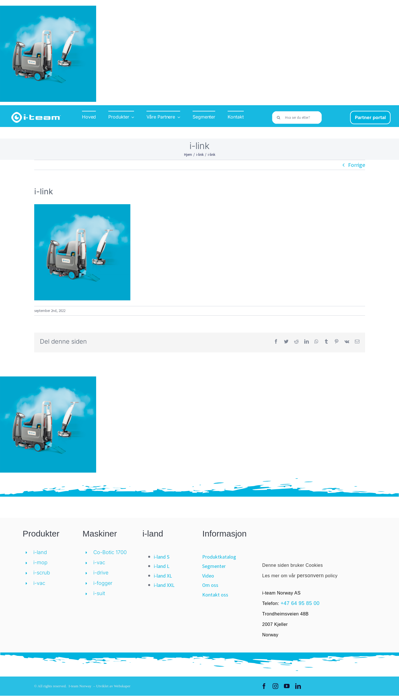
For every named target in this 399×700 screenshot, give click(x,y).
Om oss (210, 585)
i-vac (39, 583)
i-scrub (41, 573)
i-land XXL (164, 585)
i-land (40, 552)
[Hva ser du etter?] (297, 117)
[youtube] (287, 686)
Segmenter (214, 566)
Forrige (356, 164)
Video (208, 575)
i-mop (40, 562)
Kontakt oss (215, 594)
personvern (310, 575)
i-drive (100, 573)
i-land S (161, 556)
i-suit (99, 593)
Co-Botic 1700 (110, 552)
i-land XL (163, 575)
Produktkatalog (219, 556)
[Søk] (278, 117)
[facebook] (264, 686)
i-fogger (102, 583)
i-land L (161, 566)
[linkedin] (298, 686)
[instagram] (275, 686)
